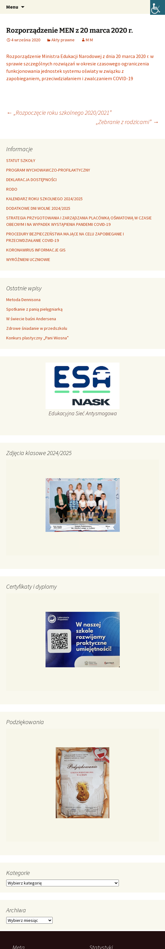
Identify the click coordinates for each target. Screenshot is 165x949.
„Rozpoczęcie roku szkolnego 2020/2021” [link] (58, 112)
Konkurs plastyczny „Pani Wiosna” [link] (37, 338)
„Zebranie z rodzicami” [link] (127, 122)
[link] (157, 7)
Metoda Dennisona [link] (23, 299)
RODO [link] (11, 189)
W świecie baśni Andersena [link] (31, 318)
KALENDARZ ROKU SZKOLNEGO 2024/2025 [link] (44, 198)
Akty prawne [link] (63, 40)
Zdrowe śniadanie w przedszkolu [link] (36, 328)
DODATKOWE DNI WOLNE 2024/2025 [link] (38, 208)
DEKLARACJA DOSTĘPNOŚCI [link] (31, 179)
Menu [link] (12, 7)
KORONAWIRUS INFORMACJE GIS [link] (36, 250)
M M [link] (89, 40)
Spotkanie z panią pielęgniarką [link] (34, 309)
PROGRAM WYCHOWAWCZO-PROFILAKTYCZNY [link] (48, 170)
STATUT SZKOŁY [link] (20, 160)
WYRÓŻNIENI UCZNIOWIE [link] (28, 259)
